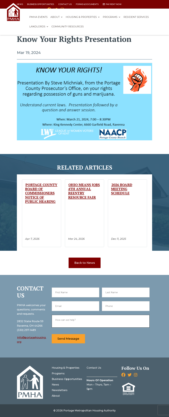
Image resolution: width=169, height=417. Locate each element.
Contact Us (65, 4)
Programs (110, 17)
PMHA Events (38, 17)
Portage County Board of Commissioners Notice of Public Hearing (41, 193)
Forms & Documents (87, 4)
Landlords (37, 26)
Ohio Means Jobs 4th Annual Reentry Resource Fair (84, 191)
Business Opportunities (40, 4)
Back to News (84, 263)
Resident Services (136, 17)
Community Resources (67, 26)
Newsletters (59, 390)
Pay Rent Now (114, 4)
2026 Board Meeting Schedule (121, 188)
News (55, 384)
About (55, 17)
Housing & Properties (81, 17)
